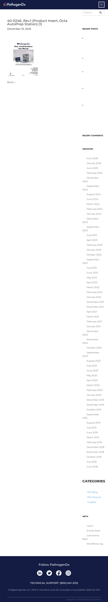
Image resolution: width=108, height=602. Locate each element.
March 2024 (93, 204)
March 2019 (93, 437)
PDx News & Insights (94, 499)
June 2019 (92, 432)
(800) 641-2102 (69, 583)
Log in (90, 525)
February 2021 (94, 321)
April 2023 (92, 240)
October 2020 (94, 347)
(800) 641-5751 (93, 590)
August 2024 (94, 194)
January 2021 (94, 326)
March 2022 (93, 287)
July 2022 (92, 267)
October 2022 (94, 254)
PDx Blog (92, 492)
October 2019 (94, 409)
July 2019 (92, 427)
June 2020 (92, 370)
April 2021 (92, 311)
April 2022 (92, 282)
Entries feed (93, 530)
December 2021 (95, 302)
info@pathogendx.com (19, 590)
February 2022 (94, 292)
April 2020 (92, 380)
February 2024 (95, 209)
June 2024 (92, 199)
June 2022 (92, 272)
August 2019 (93, 422)
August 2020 (94, 360)
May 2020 (92, 375)
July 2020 (92, 365)
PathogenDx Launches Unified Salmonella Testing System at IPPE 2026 (92, 78)
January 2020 (94, 395)
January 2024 (94, 214)
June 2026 (92, 158)
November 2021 (95, 307)
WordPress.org (95, 543)
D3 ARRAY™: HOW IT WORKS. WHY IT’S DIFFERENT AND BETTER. (91, 95)
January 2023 (94, 249)
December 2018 (95, 447)
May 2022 (92, 277)
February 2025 (94, 173)
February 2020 (95, 390)
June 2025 (92, 168)
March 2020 (93, 385)
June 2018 (92, 466)
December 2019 (95, 400)
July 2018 (92, 461)
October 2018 (94, 457)
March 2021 (93, 316)
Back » (11, 82)
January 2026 (94, 163)
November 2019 (95, 404)
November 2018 (95, 452)
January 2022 (94, 297)
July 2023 (92, 235)
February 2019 (94, 442)
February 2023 (94, 245)
